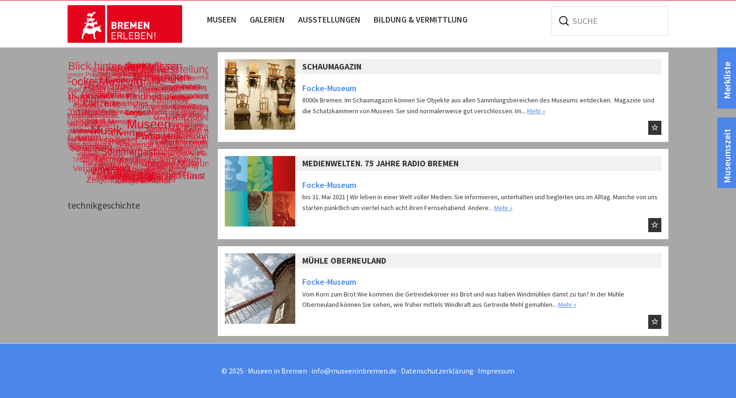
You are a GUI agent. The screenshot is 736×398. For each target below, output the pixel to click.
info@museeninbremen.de (354, 370)
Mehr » (536, 111)
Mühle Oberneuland (344, 260)
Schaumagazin (331, 66)
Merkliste (727, 80)
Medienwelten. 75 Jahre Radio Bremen (380, 163)
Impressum (496, 370)
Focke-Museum (329, 88)
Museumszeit (727, 156)
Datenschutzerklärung (437, 370)
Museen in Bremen (134, 24)
